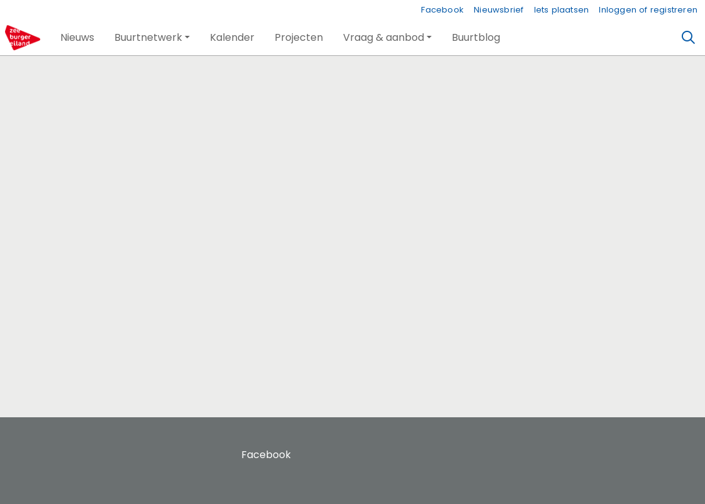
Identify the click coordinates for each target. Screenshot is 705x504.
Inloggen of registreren (648, 10)
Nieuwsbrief (498, 10)
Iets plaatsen (561, 10)
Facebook (442, 10)
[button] (77, 37)
